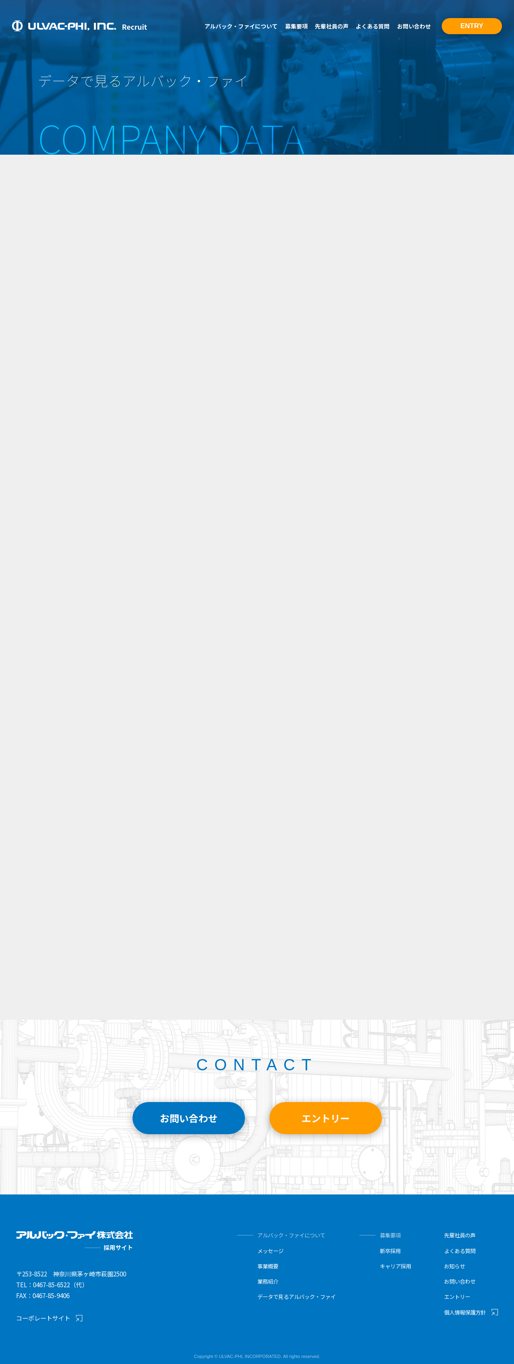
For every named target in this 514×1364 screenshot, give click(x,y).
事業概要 (267, 1266)
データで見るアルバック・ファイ (296, 1296)
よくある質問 (373, 26)
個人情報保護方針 (465, 1312)
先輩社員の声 (332, 26)
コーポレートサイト (43, 1317)
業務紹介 (267, 1281)
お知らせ (454, 1266)
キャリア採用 (395, 1266)
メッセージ (270, 1251)
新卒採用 (390, 1251)
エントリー (457, 1296)
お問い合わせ (414, 26)
